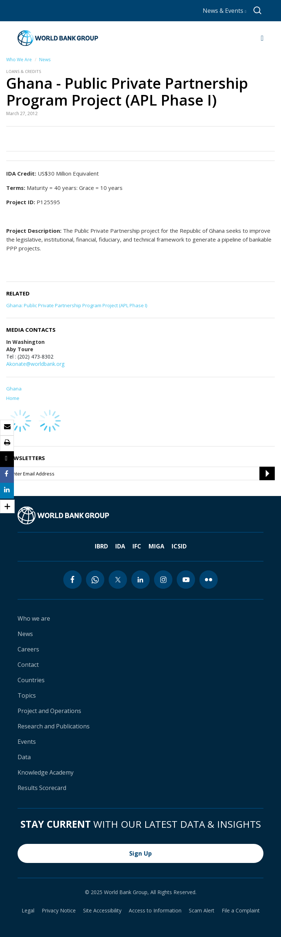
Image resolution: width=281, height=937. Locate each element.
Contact (28, 665)
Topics (27, 695)
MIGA (156, 546)
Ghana (14, 388)
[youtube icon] (186, 579)
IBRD (101, 546)
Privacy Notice (59, 911)
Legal (28, 911)
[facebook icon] (72, 579)
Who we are (34, 618)
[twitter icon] (118, 579)
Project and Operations (49, 711)
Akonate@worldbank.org (35, 363)
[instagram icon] (163, 579)
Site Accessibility (102, 911)
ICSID (179, 546)
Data (24, 757)
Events (27, 742)
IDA (120, 546)
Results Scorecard (42, 788)
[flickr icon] (208, 579)
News (44, 59)
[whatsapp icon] (95, 579)
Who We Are (19, 59)
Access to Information (155, 911)
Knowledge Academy (46, 772)
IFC (136, 546)
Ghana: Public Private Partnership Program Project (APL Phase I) (76, 305)
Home (12, 398)
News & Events (224, 11)
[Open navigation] (262, 38)
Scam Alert (201, 911)
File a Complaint (241, 911)
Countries (31, 680)
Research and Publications (54, 726)
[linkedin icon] (140, 579)
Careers (28, 649)
